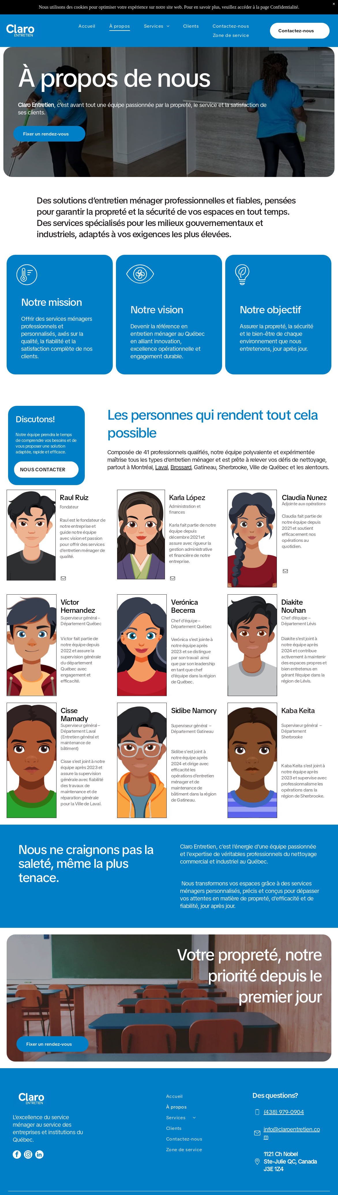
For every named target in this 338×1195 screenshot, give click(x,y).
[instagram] (28, 1155)
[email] (63, 579)
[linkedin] (39, 1155)
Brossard (180, 467)
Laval (161, 467)
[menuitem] (88, 11)
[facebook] (17, 1155)
